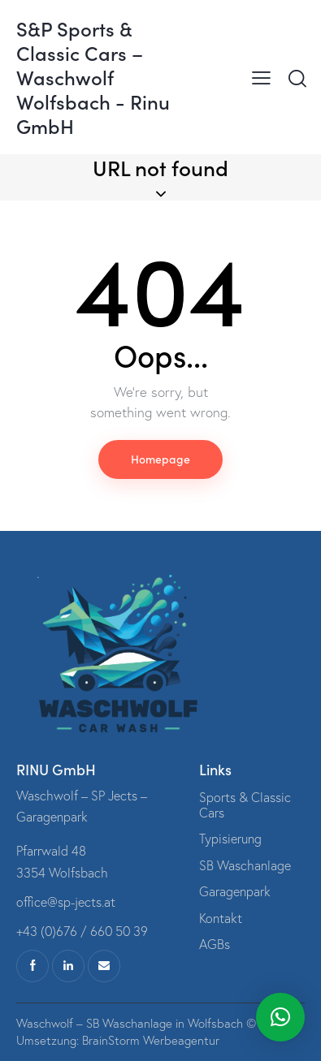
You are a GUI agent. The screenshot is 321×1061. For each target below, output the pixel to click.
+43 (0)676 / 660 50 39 (82, 931)
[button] (280, 1017)
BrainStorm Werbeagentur (150, 1040)
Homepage (160, 459)
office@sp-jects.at (65, 902)
